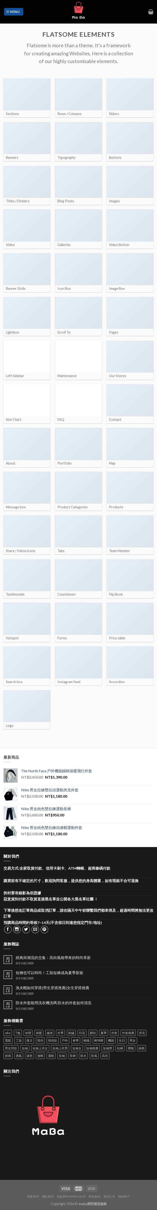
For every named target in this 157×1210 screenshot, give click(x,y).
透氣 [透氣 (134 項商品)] (19, 1056)
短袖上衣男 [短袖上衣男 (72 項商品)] (60, 1048)
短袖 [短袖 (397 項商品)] (25, 1048)
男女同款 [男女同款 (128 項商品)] (11, 1048)
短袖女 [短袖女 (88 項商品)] (77, 1048)
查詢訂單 (109, 1196)
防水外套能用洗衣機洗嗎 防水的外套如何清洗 (53, 1002)
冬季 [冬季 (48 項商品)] (60, 1033)
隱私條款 (94, 1196)
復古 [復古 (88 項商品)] (29, 1040)
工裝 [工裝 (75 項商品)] (19, 1040)
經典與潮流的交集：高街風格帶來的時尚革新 (53, 957)
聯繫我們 (33, 1196)
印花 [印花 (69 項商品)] (82, 1033)
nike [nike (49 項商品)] (8, 1033)
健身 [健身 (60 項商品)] (50, 1033)
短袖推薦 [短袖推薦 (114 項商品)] (92, 1048)
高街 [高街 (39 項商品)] (105, 1056)
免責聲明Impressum (71, 1196)
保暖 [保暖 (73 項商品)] (39, 1033)
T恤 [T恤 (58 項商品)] (17, 1033)
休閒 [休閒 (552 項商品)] (28, 1033)
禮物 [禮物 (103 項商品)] (131, 1048)
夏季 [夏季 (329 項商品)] (104, 1033)
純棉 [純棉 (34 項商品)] (141, 1048)
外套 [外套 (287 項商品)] (114, 1033)
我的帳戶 (124, 1196)
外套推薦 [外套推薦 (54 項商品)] (128, 1033)
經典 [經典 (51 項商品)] (8, 1056)
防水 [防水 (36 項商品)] (83, 1056)
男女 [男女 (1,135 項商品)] (133, 1040)
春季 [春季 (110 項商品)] (76, 1040)
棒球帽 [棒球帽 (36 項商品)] (98, 1040)
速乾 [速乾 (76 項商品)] (29, 1056)
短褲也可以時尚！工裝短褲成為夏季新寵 (49, 972)
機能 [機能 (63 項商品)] (111, 1040)
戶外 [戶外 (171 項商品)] (65, 1040)
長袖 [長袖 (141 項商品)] (62, 1056)
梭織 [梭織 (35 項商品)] (86, 1040)
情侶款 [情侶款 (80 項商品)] (52, 1040)
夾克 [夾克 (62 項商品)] (142, 1033)
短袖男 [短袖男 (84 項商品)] (107, 1048)
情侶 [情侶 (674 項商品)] (40, 1040)
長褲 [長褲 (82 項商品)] (73, 1056)
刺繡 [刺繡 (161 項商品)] (71, 1033)
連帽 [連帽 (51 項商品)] (40, 1056)
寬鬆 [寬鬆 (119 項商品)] (8, 1040)
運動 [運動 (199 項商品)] (51, 1056)
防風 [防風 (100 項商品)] (94, 1056)
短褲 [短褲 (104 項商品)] (120, 1048)
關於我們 (48, 1196)
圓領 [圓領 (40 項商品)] (93, 1033)
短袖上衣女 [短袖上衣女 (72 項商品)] (40, 1048)
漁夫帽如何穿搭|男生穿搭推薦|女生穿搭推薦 (52, 987)
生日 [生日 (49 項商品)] (122, 1040)
